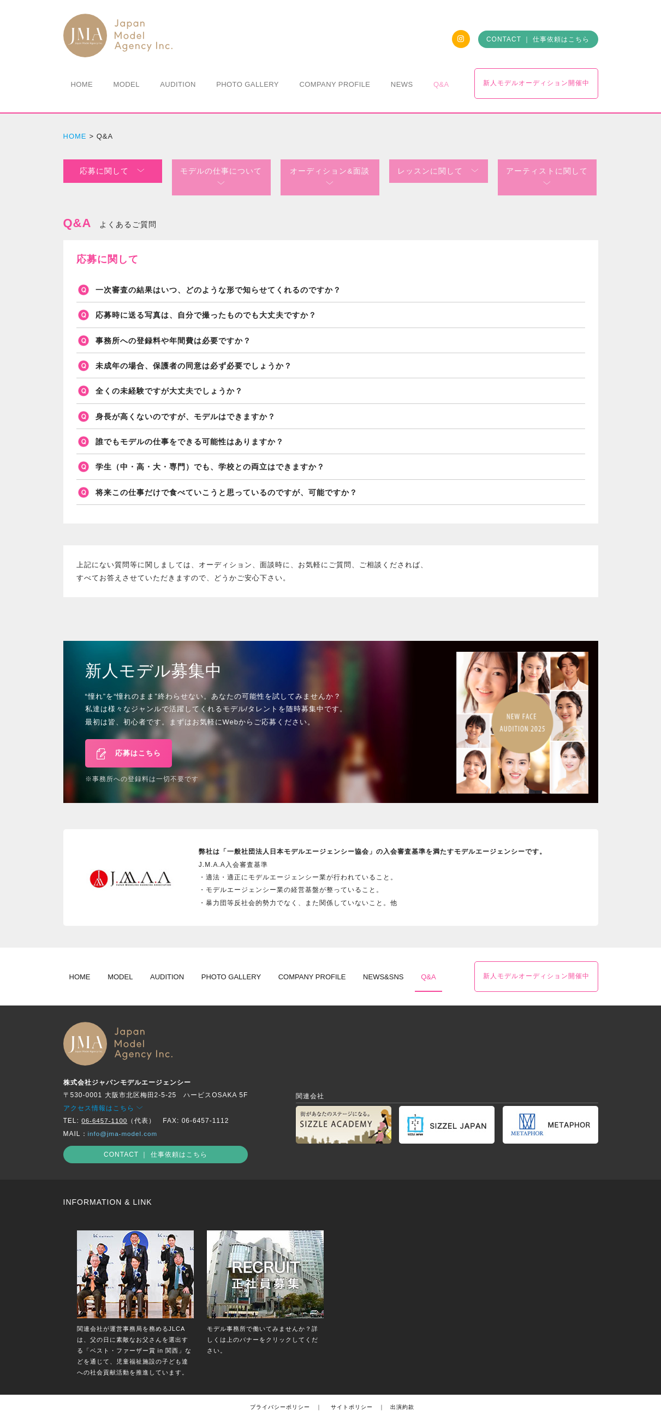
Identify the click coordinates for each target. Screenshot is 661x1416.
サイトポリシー (352, 1391)
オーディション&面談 (329, 170)
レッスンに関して (438, 170)
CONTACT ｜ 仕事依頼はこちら (538, 39)
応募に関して (112, 170)
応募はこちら (128, 738)
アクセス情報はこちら (103, 1092)
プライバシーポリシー (280, 1391)
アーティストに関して (546, 170)
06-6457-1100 (105, 1105)
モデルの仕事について (221, 170)
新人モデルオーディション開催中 (536, 83)
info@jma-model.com (124, 1117)
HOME (75, 136)
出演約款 (402, 1391)
